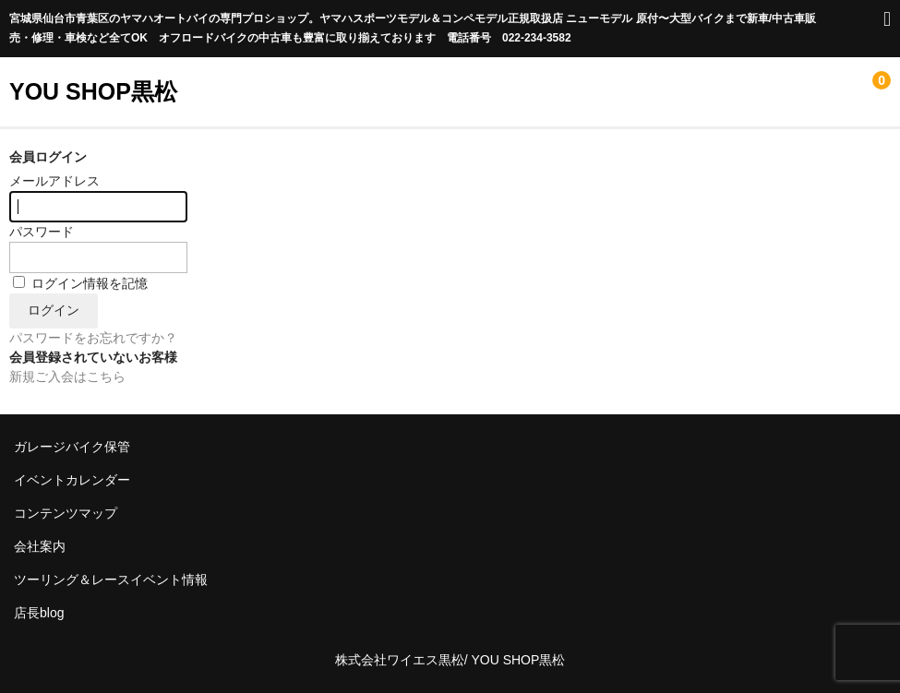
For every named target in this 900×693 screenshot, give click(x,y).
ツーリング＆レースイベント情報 (111, 579)
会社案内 (40, 546)
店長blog (39, 612)
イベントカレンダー (72, 479)
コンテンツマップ (65, 513)
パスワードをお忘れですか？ (93, 337)
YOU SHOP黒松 (93, 91)
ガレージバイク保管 (72, 446)
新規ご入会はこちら (67, 376)
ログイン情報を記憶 (80, 283)
